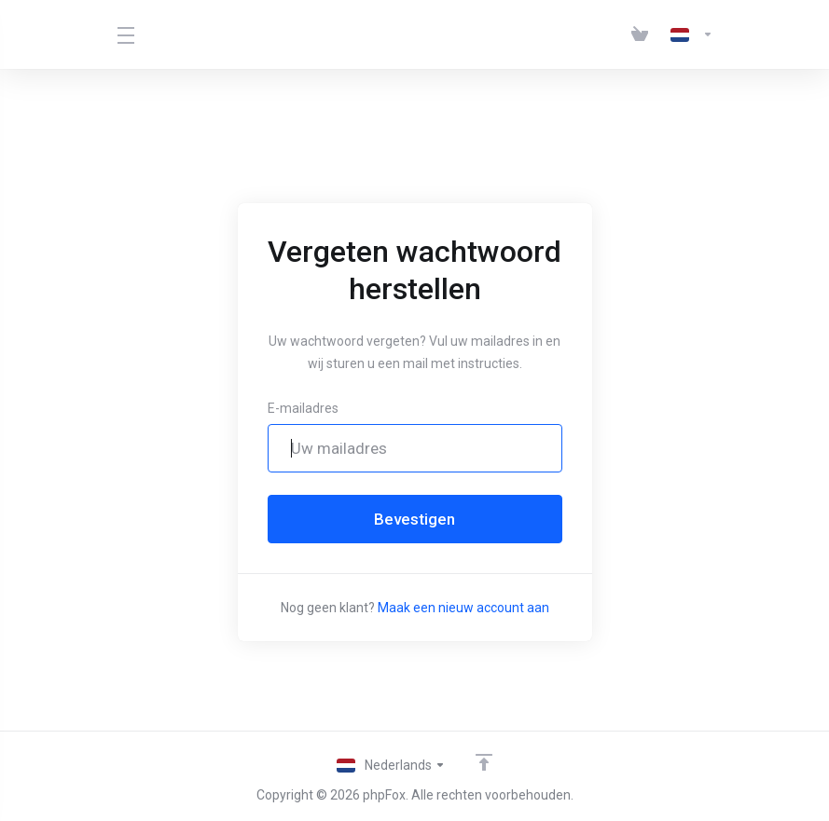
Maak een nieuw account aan (463, 607)
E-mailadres (303, 408)
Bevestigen (414, 519)
